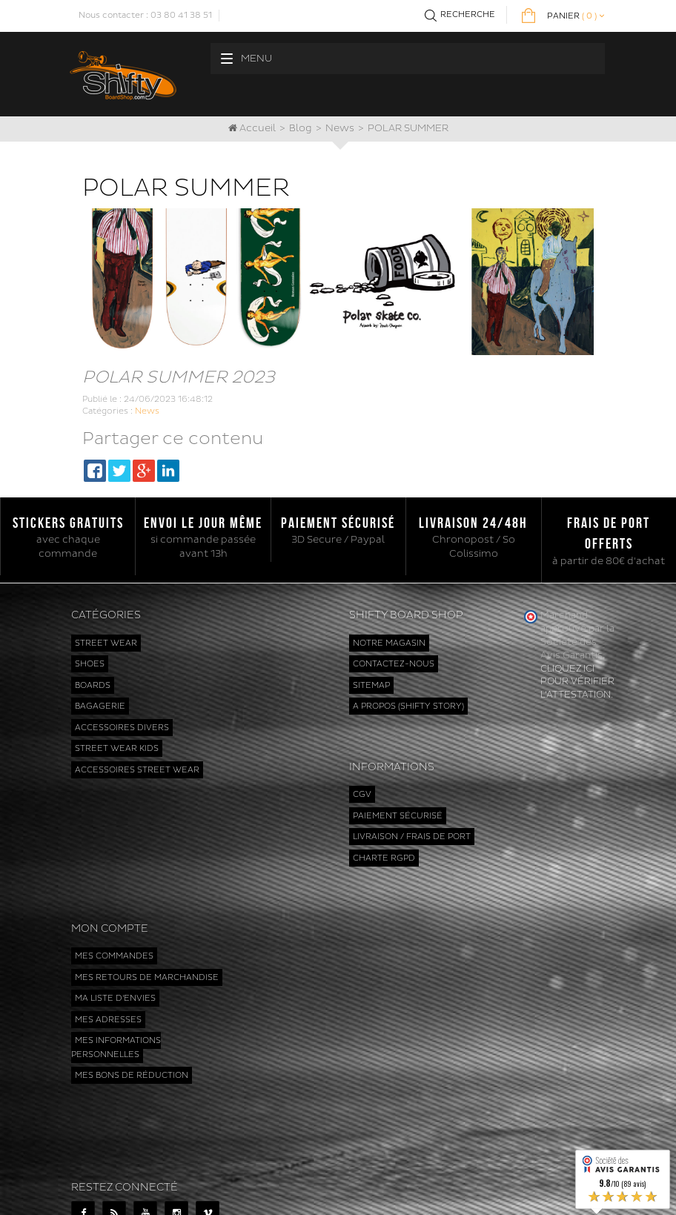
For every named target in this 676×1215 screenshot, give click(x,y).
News (339, 128)
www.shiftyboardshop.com (416, 1189)
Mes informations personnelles (116, 978)
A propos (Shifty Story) (408, 706)
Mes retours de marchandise (147, 908)
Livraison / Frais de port (412, 807)
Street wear (106, 643)
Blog (300, 128)
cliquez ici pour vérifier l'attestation (577, 682)
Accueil (252, 128)
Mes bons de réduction (131, 1006)
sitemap (371, 685)
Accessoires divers (122, 727)
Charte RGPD (384, 828)
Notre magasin (389, 643)
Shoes (90, 664)
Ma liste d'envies (115, 929)
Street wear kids (117, 748)
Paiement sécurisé (398, 786)
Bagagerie (100, 706)
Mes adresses (108, 951)
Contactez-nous (393, 664)
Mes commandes (114, 887)
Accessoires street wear (137, 770)
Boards (92, 685)
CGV (362, 764)
